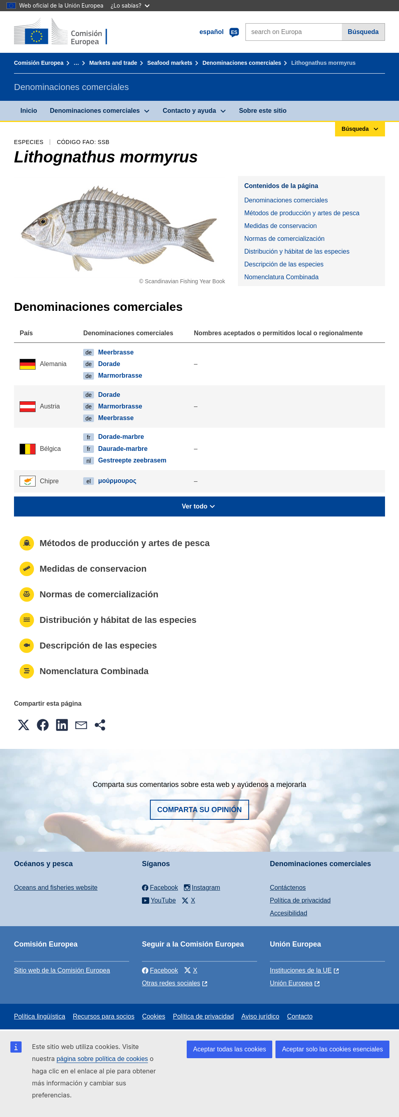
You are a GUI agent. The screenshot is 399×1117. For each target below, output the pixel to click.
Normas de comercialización (284, 238)
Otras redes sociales (171, 983)
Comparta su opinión (199, 810)
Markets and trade (113, 63)
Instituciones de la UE (301, 970)
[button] (24, 725)
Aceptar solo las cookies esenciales (332, 1049)
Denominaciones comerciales (241, 63)
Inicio (28, 110)
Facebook (160, 970)
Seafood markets (169, 63)
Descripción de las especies (283, 264)
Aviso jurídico (260, 1016)
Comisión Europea (39, 63)
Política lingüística (39, 1016)
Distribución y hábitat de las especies (296, 251)
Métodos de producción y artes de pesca (301, 213)
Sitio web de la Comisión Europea (62, 970)
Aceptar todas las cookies (229, 1049)
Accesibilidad (288, 913)
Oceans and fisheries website (56, 887)
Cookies (153, 1016)
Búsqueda (363, 31)
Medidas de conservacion (280, 225)
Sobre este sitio (263, 110)
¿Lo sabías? (130, 5)
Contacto (300, 1016)
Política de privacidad (300, 900)
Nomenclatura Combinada (281, 277)
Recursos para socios (103, 1016)
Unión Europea (291, 983)
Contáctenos (288, 887)
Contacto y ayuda (189, 110)
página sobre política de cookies (102, 1058)
